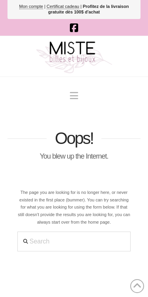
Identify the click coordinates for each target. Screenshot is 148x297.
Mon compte (31, 6)
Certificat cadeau (63, 6)
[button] (74, 95)
